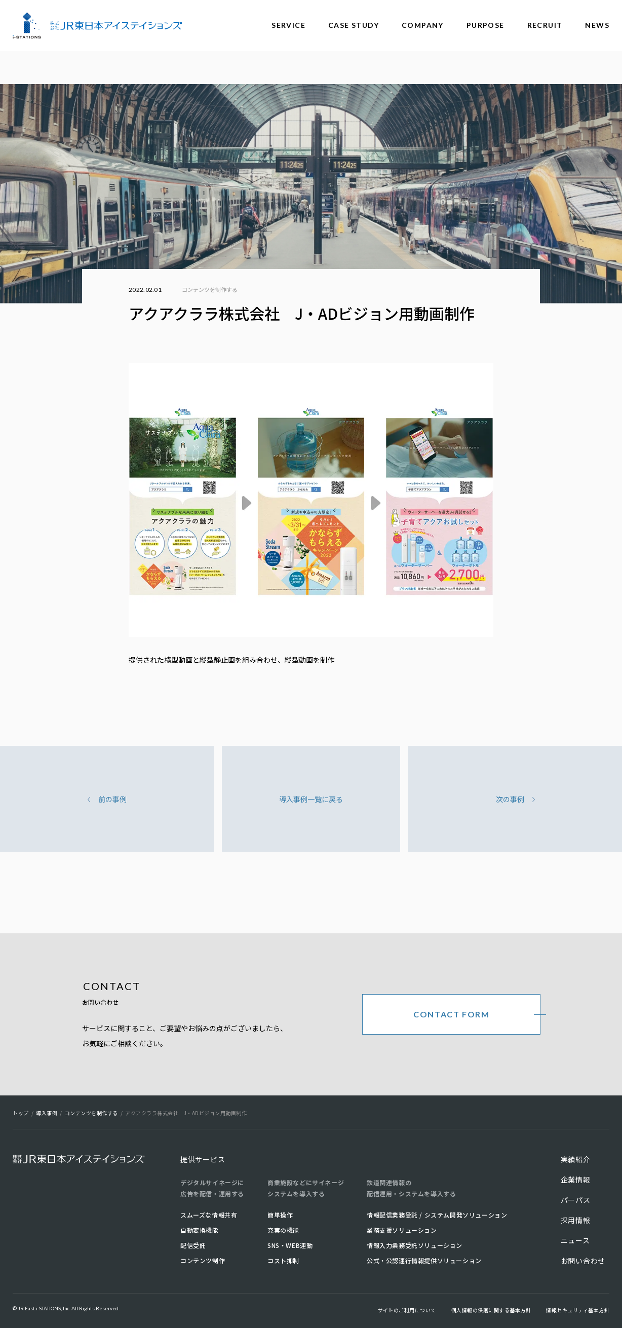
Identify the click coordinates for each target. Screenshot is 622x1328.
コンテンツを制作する (210, 289)
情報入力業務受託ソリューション (414, 1245)
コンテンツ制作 (202, 1260)
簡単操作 (280, 1214)
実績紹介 (576, 1159)
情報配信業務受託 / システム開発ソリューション (437, 1214)
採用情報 (576, 1220)
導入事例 (46, 1113)
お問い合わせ (583, 1261)
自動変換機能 (199, 1230)
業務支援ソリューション (402, 1230)
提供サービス (202, 1159)
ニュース (575, 1240)
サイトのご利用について (406, 1310)
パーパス (576, 1200)
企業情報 (576, 1179)
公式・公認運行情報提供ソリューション (424, 1260)
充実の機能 (283, 1230)
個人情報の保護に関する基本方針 (491, 1310)
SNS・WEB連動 (290, 1245)
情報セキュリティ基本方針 (577, 1310)
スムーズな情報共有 (208, 1214)
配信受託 (193, 1245)
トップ (21, 1113)
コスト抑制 (283, 1260)
